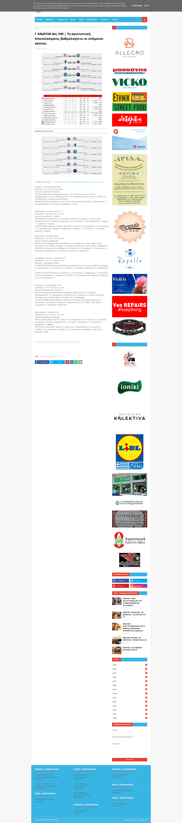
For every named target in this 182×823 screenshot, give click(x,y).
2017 (130, 698)
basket (48, 27)
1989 (130, 718)
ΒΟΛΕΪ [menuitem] (73, 19)
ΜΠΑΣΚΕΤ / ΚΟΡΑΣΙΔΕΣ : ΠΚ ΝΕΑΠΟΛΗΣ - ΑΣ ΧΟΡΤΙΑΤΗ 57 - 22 (134, 614)
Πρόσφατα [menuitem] (62, 19)
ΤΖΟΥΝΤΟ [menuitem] (104, 19)
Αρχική (126, 820)
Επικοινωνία (143, 820)
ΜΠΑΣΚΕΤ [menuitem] (49, 19)
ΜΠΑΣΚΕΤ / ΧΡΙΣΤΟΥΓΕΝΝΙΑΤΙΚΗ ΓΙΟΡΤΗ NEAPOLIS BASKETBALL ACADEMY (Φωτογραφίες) (134, 627)
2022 (130, 677)
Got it (146, 6)
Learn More (137, 6)
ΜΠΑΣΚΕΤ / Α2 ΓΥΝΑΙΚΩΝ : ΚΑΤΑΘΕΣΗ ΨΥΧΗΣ (133, 649)
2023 (130, 673)
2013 (130, 714)
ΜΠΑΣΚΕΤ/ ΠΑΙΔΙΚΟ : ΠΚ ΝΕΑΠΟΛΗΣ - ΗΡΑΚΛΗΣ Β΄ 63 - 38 (134, 639)
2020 (130, 685)
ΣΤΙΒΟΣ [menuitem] (115, 19)
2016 (130, 702)
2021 (130, 681)
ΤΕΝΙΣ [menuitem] (81, 19)
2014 (130, 710)
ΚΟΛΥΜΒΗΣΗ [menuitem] (92, 19)
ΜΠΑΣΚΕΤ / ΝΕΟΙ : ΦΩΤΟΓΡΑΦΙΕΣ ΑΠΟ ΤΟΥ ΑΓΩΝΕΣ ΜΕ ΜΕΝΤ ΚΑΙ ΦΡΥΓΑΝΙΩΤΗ (132, 601)
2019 (130, 689)
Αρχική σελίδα (40, 27)
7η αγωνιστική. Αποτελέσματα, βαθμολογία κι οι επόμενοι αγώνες (78, 182)
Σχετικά (134, 820)
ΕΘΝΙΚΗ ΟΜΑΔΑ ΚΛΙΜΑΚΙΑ (48, 356)
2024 (130, 669)
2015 (130, 706)
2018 (130, 693)
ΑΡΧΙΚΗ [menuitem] (39, 19)
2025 (130, 665)
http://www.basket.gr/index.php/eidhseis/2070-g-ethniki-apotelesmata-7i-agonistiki (58, 342)
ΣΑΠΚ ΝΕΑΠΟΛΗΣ (52, 820)
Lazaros (39, 49)
